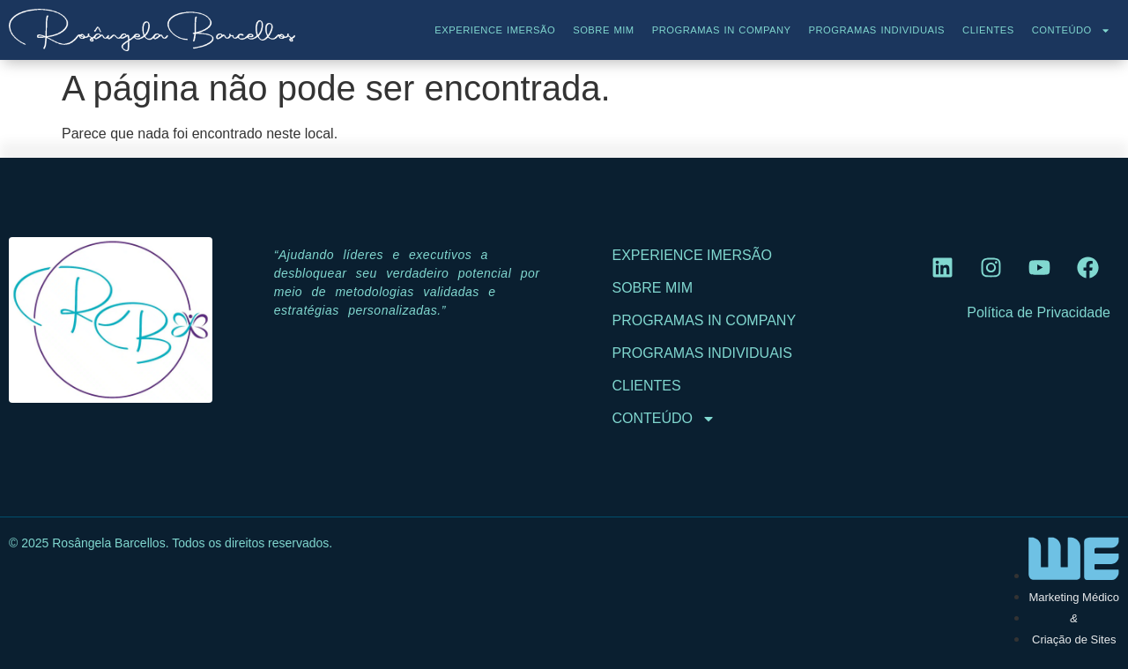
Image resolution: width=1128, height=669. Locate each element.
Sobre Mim (603, 30)
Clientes (988, 30)
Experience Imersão (494, 30)
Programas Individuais (877, 30)
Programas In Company (721, 30)
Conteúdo (1071, 30)
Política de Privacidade (1038, 312)
